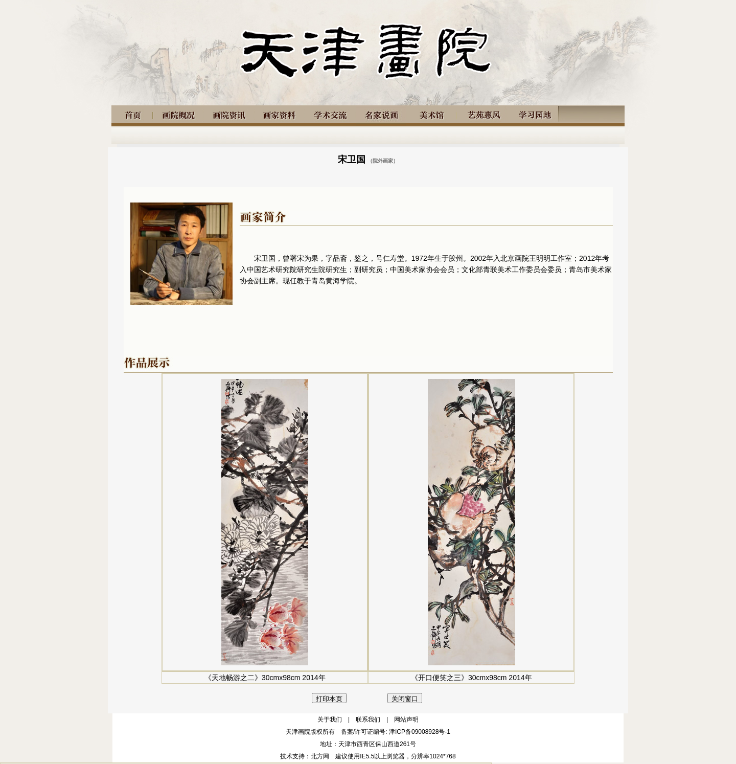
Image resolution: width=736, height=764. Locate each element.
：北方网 (317, 756)
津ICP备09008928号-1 (419, 731)
